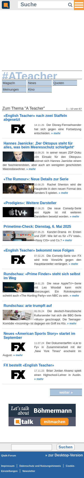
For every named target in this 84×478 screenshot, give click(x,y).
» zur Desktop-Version (64, 455)
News (32, 83)
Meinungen (11, 89)
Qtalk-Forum (8, 455)
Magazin (9, 83)
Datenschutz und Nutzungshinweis (40, 466)
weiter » (66, 392)
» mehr (56, 133)
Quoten (59, 83)
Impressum (8, 466)
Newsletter (28, 471)
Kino (31, 89)
